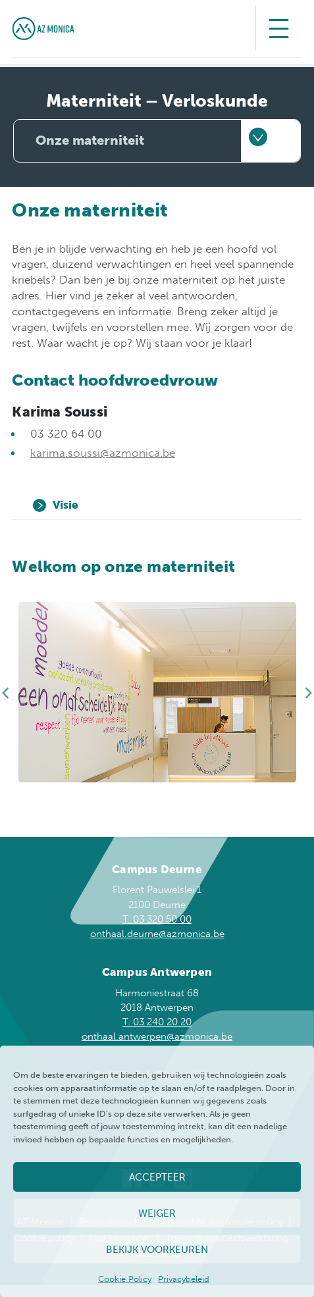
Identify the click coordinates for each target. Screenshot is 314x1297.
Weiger (157, 1213)
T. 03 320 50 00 (157, 919)
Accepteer (157, 1177)
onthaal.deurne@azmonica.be (157, 934)
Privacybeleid (183, 1279)
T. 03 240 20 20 (157, 1022)
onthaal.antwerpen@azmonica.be (157, 1036)
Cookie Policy (124, 1279)
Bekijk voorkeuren (157, 1250)
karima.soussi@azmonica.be (102, 452)
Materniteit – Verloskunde (157, 101)
